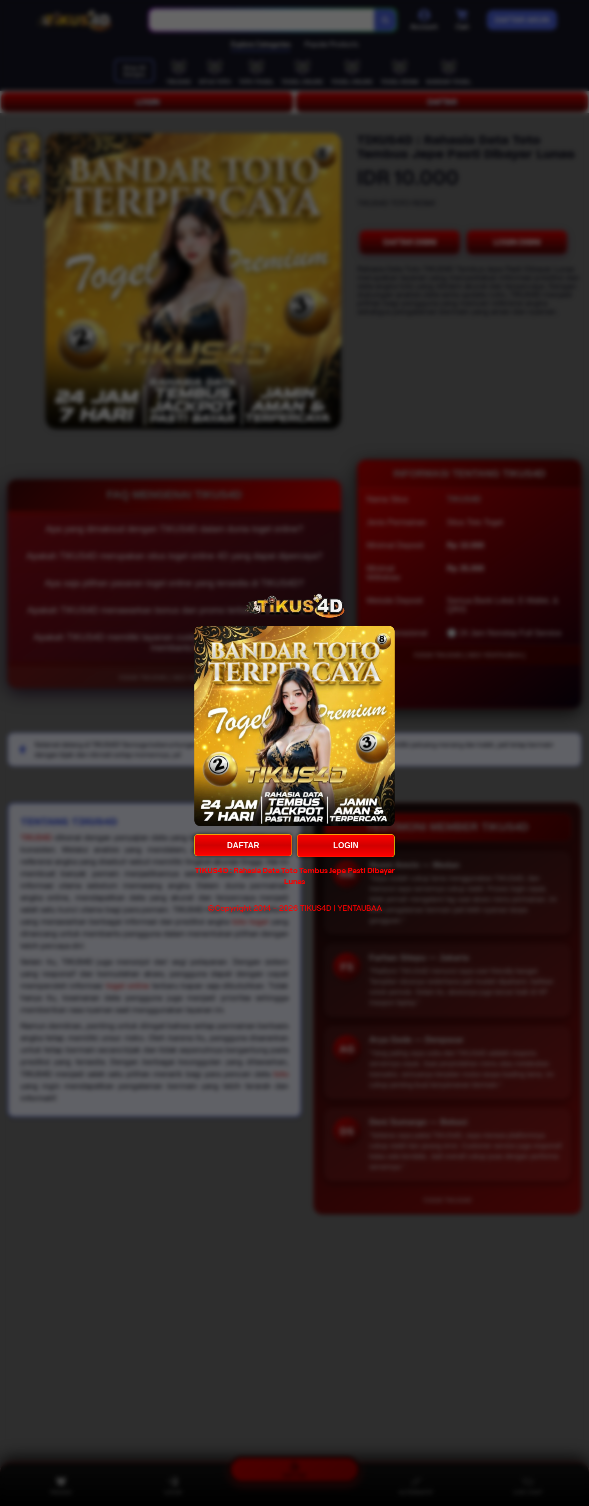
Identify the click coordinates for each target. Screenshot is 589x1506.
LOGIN (346, 845)
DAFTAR (243, 845)
